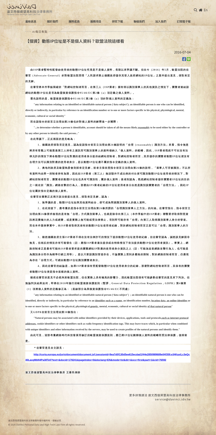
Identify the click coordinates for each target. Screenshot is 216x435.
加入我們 (160, 21)
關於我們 (52, 21)
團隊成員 (74, 21)
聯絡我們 (139, 21)
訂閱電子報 (184, 21)
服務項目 (95, 21)
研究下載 (117, 21)
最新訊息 (30, 21)
